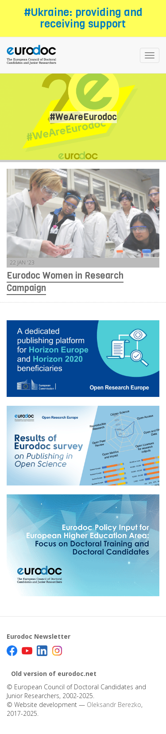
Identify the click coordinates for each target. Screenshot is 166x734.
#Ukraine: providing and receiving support (83, 18)
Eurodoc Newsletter (38, 636)
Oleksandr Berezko (114, 704)
